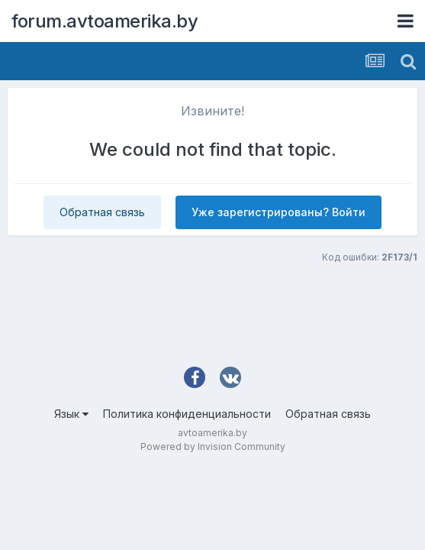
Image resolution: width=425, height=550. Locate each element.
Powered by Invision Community (212, 446)
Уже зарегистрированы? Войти (278, 211)
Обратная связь (102, 211)
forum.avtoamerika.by (104, 21)
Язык (71, 413)
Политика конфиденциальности (187, 413)
